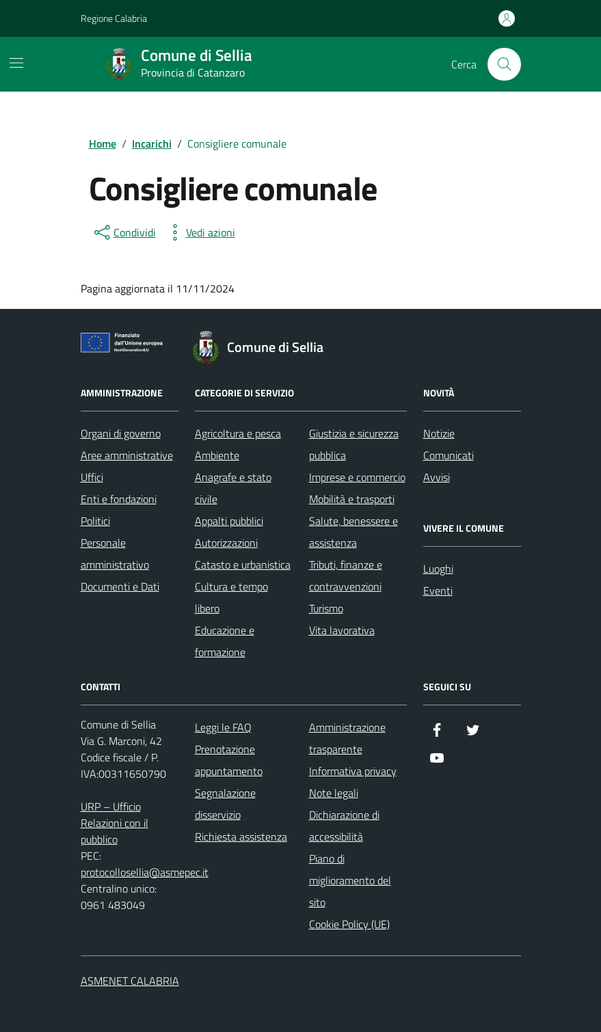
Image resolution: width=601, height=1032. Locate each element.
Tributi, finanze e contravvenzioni (345, 575)
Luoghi (438, 568)
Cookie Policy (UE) (349, 924)
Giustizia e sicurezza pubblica (354, 444)
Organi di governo (121, 433)
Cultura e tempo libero (231, 597)
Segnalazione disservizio (225, 804)
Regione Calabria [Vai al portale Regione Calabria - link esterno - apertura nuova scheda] (114, 18)
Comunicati (448, 455)
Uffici (92, 477)
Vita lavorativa (342, 630)
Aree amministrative (127, 455)
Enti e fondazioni (119, 499)
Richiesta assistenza (241, 836)
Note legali (333, 793)
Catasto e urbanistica (243, 564)
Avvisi (436, 477)
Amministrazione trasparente (347, 738)
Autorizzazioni (226, 542)
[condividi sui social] (124, 232)
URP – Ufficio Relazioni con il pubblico (114, 822)
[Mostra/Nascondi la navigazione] (16, 63)
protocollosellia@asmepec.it (145, 872)
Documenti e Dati (120, 586)
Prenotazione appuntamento (229, 760)
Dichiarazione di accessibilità (344, 825)
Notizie (439, 433)
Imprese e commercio (357, 477)
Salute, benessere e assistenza (353, 532)
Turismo (326, 608)
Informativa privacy (353, 771)
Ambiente (217, 455)
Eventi (438, 590)
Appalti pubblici (229, 521)
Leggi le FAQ (223, 727)
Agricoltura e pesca (238, 433)
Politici (95, 521)
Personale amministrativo (115, 553)
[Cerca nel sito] (504, 64)
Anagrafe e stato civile (233, 488)
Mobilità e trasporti (352, 499)
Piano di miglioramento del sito (350, 880)
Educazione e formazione (224, 641)
